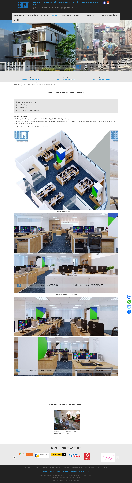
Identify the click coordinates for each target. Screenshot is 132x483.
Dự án (52, 467)
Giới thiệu (31, 15)
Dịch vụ (44, 467)
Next (117, 457)
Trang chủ (19, 15)
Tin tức (99, 467)
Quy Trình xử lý (90, 15)
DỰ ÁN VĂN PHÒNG (29, 84)
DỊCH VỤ (44, 15)
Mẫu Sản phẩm (108, 15)
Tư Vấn (76, 15)
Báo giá (65, 15)
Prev (14, 457)
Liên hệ (17, 20)
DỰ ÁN (54, 15)
